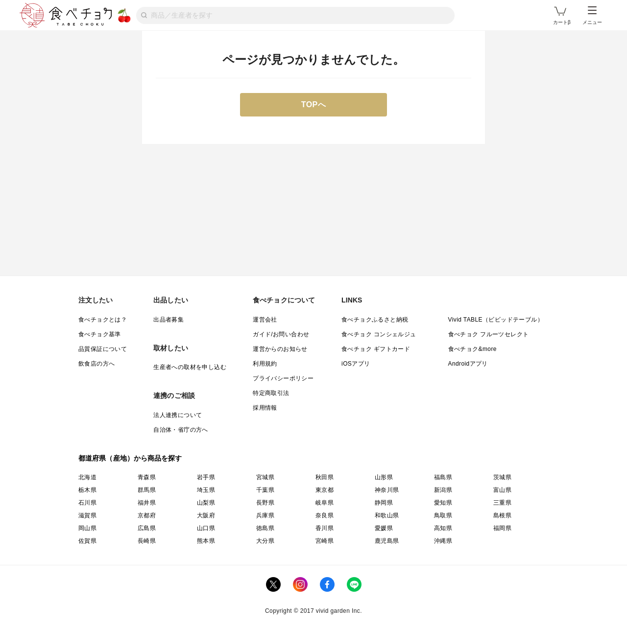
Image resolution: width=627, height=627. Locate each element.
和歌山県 (387, 515)
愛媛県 (384, 528)
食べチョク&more (472, 349)
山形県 (384, 477)
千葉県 (265, 490)
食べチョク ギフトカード (375, 349)
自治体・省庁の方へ (180, 429)
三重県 (502, 502)
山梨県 (206, 502)
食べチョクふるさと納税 (374, 319)
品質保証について (102, 349)
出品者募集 (168, 319)
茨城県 (502, 477)
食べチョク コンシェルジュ (378, 334)
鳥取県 (443, 515)
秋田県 (324, 477)
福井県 (147, 502)
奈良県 (324, 515)
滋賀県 (87, 515)
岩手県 (206, 477)
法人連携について (177, 415)
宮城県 (265, 477)
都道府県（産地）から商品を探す (130, 458)
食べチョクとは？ (102, 319)
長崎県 (147, 540)
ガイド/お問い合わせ (281, 334)
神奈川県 (387, 490)
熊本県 (206, 540)
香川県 (324, 528)
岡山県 (87, 528)
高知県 (443, 528)
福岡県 (502, 528)
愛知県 (443, 502)
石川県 (87, 502)
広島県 (147, 528)
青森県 (147, 477)
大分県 (265, 540)
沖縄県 (443, 540)
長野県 (265, 502)
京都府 (147, 515)
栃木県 (87, 490)
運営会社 (265, 319)
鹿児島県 (387, 540)
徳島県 (265, 528)
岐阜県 (324, 502)
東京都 (324, 490)
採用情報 (265, 407)
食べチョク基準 (99, 334)
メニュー (592, 15)
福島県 (443, 477)
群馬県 (147, 490)
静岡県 (384, 502)
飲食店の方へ (96, 363)
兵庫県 (265, 515)
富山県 (502, 490)
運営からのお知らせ (280, 349)
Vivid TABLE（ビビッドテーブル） (495, 319)
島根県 (502, 515)
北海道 (87, 477)
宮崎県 (324, 540)
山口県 (206, 528)
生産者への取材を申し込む (189, 367)
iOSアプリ (355, 363)
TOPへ (313, 104)
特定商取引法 (271, 393)
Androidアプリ (468, 363)
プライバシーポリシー (283, 378)
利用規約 (265, 363)
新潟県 (443, 490)
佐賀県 (87, 540)
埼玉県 (206, 490)
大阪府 (206, 515)
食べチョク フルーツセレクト (488, 334)
